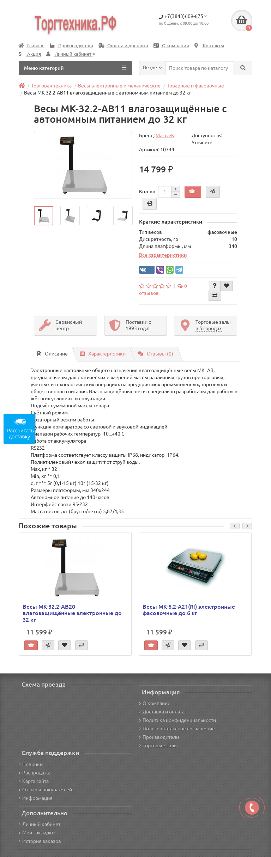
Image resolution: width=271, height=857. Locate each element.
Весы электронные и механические (119, 86)
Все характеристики (163, 255)
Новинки (31, 764)
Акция (30, 54)
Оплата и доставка (123, 45)
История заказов (40, 841)
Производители (71, 45)
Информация (36, 798)
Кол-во (147, 191)
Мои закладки (37, 832)
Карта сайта (34, 781)
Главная (31, 45)
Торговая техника (51, 86)
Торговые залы (158, 745)
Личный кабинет (39, 824)
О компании (171, 45)
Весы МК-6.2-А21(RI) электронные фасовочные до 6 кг (189, 609)
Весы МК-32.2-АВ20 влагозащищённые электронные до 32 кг (72, 612)
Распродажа (34, 773)
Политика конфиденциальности (177, 720)
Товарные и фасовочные (195, 86)
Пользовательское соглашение (177, 728)
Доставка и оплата (162, 712)
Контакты (209, 45)
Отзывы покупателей (45, 789)
